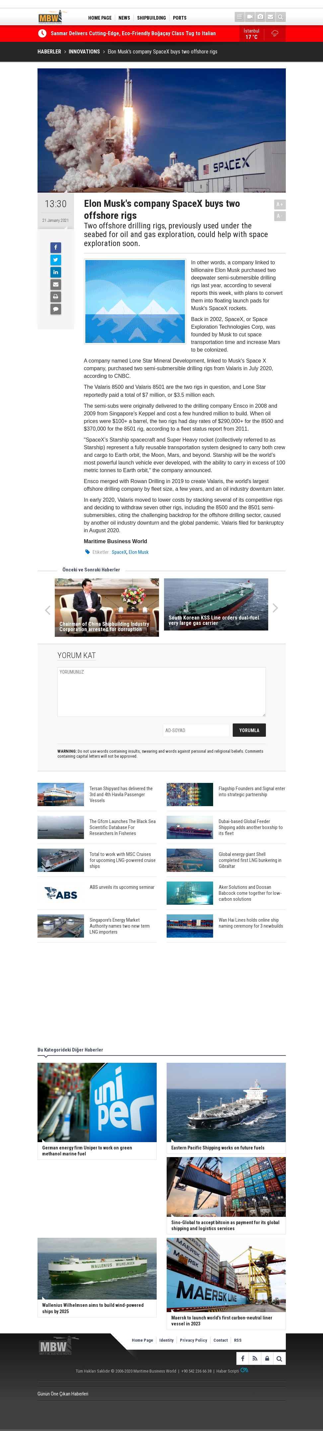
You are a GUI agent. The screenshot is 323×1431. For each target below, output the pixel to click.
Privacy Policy (193, 1340)
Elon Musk (139, 552)
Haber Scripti (227, 1371)
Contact (220, 1340)
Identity (166, 1340)
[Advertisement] (162, 995)
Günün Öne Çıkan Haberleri (63, 1394)
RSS (238, 1340)
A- (280, 216)
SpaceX (119, 552)
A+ (280, 204)
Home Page (142, 1340)
